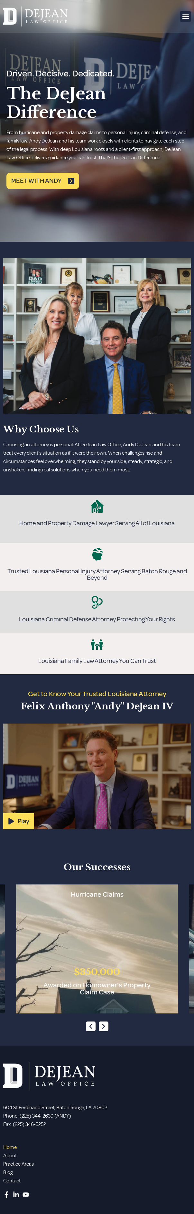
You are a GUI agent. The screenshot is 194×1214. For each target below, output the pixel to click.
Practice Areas (18, 1164)
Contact (12, 1181)
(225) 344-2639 (36, 1116)
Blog (8, 1172)
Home (10, 1147)
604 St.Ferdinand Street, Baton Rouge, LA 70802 (55, 1107)
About (10, 1155)
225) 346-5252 (30, 1124)
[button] (185, 16)
